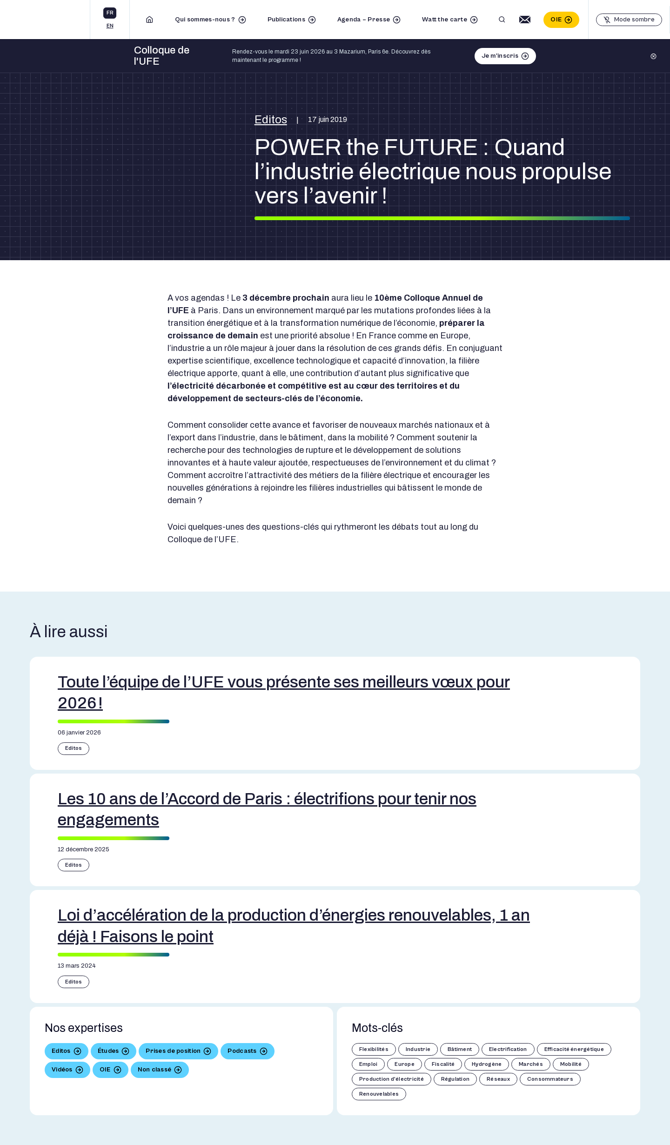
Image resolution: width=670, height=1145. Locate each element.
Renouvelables (379, 1094)
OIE (556, 19)
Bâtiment (460, 1049)
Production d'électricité (391, 1079)
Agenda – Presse (363, 19)
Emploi (368, 1064)
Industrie (418, 1049)
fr (110, 13)
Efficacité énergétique (574, 1049)
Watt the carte (444, 19)
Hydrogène (487, 1064)
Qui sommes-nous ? (205, 19)
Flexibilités (374, 1049)
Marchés (531, 1064)
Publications (286, 19)
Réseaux (498, 1079)
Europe (404, 1064)
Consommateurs (550, 1079)
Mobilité (571, 1064)
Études (108, 1051)
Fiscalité (443, 1064)
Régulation (455, 1079)
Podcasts (242, 1051)
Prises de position (173, 1051)
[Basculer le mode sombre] (629, 19)
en (110, 26)
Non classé (155, 1069)
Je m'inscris (500, 56)
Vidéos (62, 1069)
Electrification (508, 1049)
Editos (271, 120)
